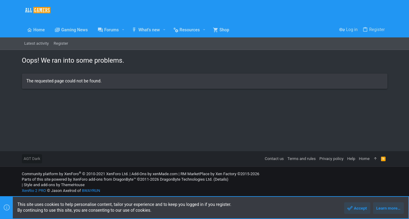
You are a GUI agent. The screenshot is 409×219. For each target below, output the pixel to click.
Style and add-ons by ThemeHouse (54, 184)
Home (364, 158)
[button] (123, 30)
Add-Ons (139, 174)
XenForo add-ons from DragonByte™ (104, 179)
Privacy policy (331, 158)
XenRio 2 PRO (34, 190)
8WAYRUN (91, 190)
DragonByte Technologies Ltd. (186, 179)
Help (351, 158)
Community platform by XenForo (75, 174)
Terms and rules (301, 158)
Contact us (274, 158)
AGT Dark (32, 158)
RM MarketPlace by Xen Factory (220, 174)
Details (221, 179)
